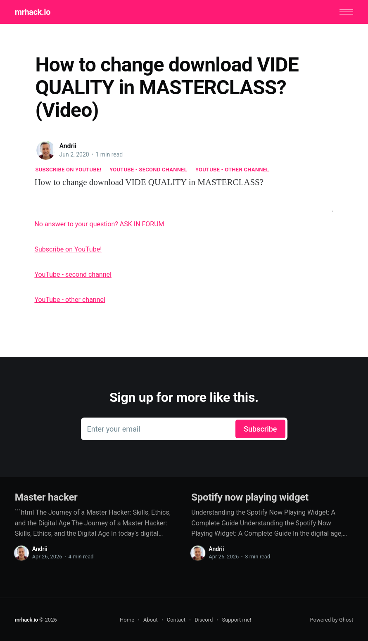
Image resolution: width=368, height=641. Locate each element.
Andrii (68, 146)
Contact (176, 619)
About (150, 619)
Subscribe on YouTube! (69, 169)
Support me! (236, 619)
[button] (347, 12)
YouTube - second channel (148, 169)
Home (127, 619)
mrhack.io (32, 12)
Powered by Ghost (331, 619)
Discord (204, 619)
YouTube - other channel (232, 169)
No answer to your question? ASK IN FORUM (99, 224)
